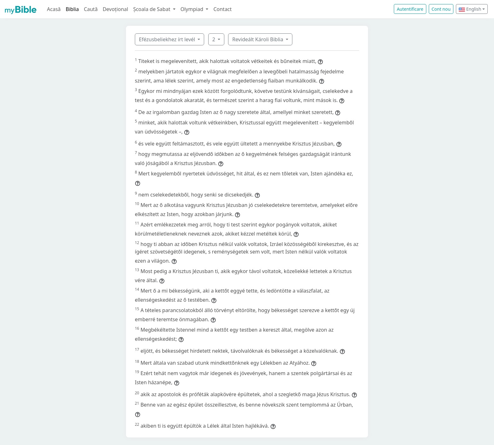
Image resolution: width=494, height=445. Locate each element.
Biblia (72, 9)
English (470, 9)
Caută (91, 9)
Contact (222, 9)
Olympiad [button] (193, 9)
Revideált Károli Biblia (258, 39)
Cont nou (441, 9)
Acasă (54, 9)
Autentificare (410, 9)
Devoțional (115, 9)
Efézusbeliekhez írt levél (167, 39)
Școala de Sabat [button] (152, 9)
